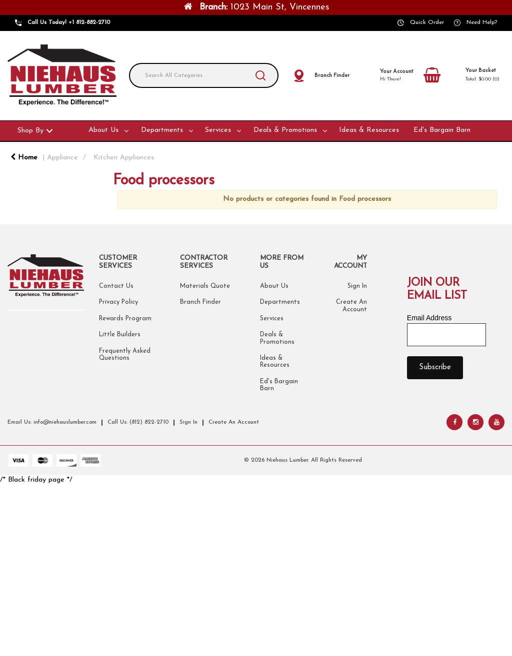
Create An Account (233, 422)
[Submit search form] (260, 75)
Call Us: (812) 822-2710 (138, 422)
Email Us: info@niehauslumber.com (52, 422)
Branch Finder (200, 302)
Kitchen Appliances (124, 157)
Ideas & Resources (369, 130)
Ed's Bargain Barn (442, 130)
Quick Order (427, 22)
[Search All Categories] (203, 75)
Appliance (62, 157)
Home (24, 157)
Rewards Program (125, 319)
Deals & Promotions (285, 130)
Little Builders (119, 335)
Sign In (357, 286)
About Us (103, 130)
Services (218, 130)
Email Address (429, 318)
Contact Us (116, 286)
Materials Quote (205, 286)
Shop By (31, 130)
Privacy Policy (118, 302)
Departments (162, 130)
